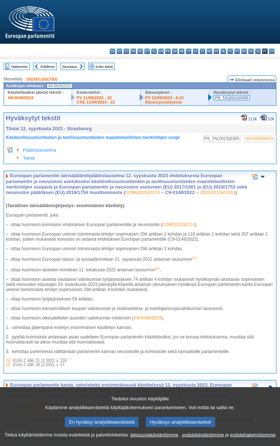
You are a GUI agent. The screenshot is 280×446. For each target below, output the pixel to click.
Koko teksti (104, 67)
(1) (8, 361)
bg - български (112, 51)
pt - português (237, 51)
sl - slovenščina (258, 51)
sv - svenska (272, 51)
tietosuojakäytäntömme (154, 439)
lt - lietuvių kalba (202, 51)
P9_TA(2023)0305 (231, 98)
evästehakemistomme (252, 439)
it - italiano (188, 51)
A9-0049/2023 (21, 98)
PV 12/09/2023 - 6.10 (164, 98)
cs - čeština (126, 51)
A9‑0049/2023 (147, 318)
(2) (8, 365)
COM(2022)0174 (142, 192)
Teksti (29, 158)
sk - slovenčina (251, 51)
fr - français (168, 51)
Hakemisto (19, 67)
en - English (161, 51)
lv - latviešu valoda (195, 51)
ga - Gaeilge (175, 51)
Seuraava (69, 67)
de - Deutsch (140, 51)
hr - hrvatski (181, 51)
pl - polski (230, 51)
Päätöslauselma (39, 150)
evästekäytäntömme (203, 439)
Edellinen (47, 67)
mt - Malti (216, 51)
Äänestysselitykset (163, 102)
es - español (119, 51)
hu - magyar (209, 51)
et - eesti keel (147, 51)
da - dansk (133, 51)
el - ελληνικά (154, 51)
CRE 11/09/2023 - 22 (96, 102)
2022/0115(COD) (41, 79)
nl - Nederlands (223, 51)
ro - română (244, 51)
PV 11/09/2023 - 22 (94, 98)
